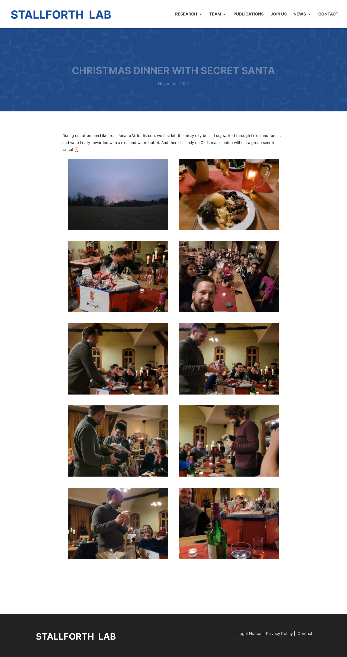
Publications (248, 14)
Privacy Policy (279, 633)
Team (215, 14)
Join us (279, 14)
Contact (328, 14)
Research (186, 14)
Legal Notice (249, 633)
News (300, 14)
